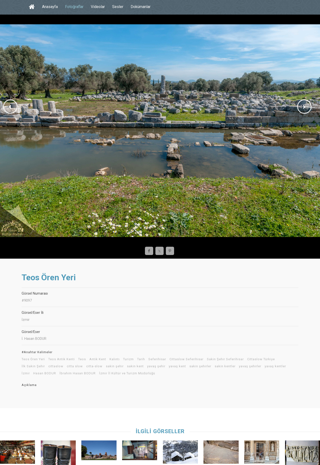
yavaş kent (177, 366)
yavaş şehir (156, 366)
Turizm (128, 359)
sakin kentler (225, 366)
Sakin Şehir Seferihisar (225, 359)
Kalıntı (114, 359)
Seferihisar (157, 359)
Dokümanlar (141, 6)
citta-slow (94, 366)
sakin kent (135, 366)
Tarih (141, 359)
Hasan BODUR (44, 373)
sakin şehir (115, 366)
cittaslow (55, 366)
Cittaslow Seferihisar (186, 359)
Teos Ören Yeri (33, 359)
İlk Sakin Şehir (33, 366)
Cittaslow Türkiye (261, 359)
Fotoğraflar (74, 6)
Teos (82, 359)
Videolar (98, 6)
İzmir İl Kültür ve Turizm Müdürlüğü (127, 373)
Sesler (117, 6)
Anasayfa (50, 6)
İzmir (26, 373)
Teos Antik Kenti (61, 359)
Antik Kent (97, 359)
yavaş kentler (275, 366)
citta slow (75, 366)
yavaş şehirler (250, 366)
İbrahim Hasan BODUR (77, 373)
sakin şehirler (200, 366)
